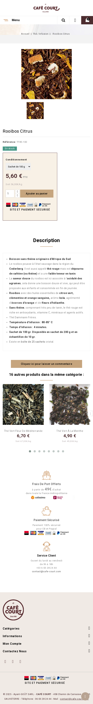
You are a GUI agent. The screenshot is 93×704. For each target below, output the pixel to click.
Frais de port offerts (46, 484)
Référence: (9, 142)
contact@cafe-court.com (46, 571)
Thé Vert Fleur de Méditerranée (23, 431)
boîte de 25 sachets (33, 341)
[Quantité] (10, 194)
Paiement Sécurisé (46, 520)
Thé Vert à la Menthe (69, 431)
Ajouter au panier (37, 193)
